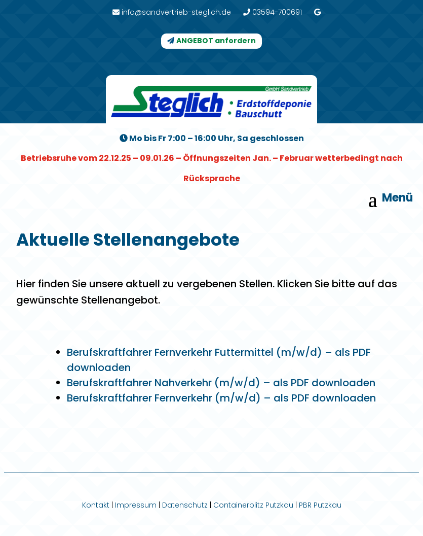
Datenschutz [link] (185, 505)
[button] (392, 199)
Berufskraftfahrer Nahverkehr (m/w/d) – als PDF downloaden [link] (221, 383)
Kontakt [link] (95, 505)
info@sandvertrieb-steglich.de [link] (171, 12)
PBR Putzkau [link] (320, 505)
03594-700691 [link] (272, 12)
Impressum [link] (136, 505)
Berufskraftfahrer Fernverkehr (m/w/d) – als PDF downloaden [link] (221, 398)
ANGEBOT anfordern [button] (216, 41)
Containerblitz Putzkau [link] (253, 505)
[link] (317, 12)
